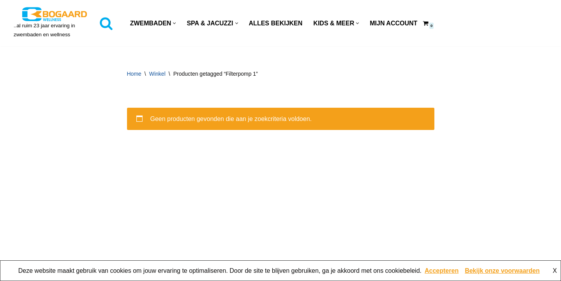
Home (134, 74)
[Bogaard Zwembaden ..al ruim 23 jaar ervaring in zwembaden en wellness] (54, 23)
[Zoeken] (106, 23)
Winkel (157, 74)
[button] (174, 23)
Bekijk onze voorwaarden (502, 270)
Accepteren (442, 270)
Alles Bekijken (276, 23)
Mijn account (393, 23)
